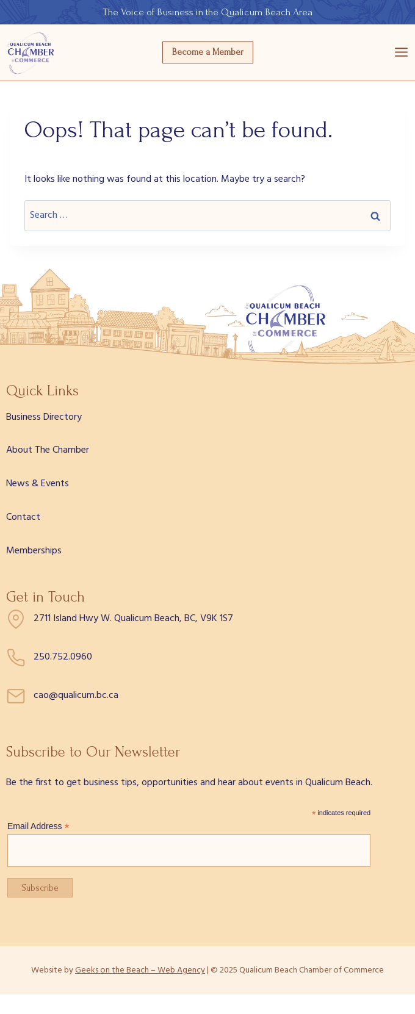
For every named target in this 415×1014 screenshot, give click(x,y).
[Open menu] (401, 52)
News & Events (37, 484)
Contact (23, 517)
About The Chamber (47, 450)
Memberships (34, 551)
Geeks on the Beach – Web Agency (140, 970)
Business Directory (44, 417)
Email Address (38, 826)
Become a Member (208, 52)
